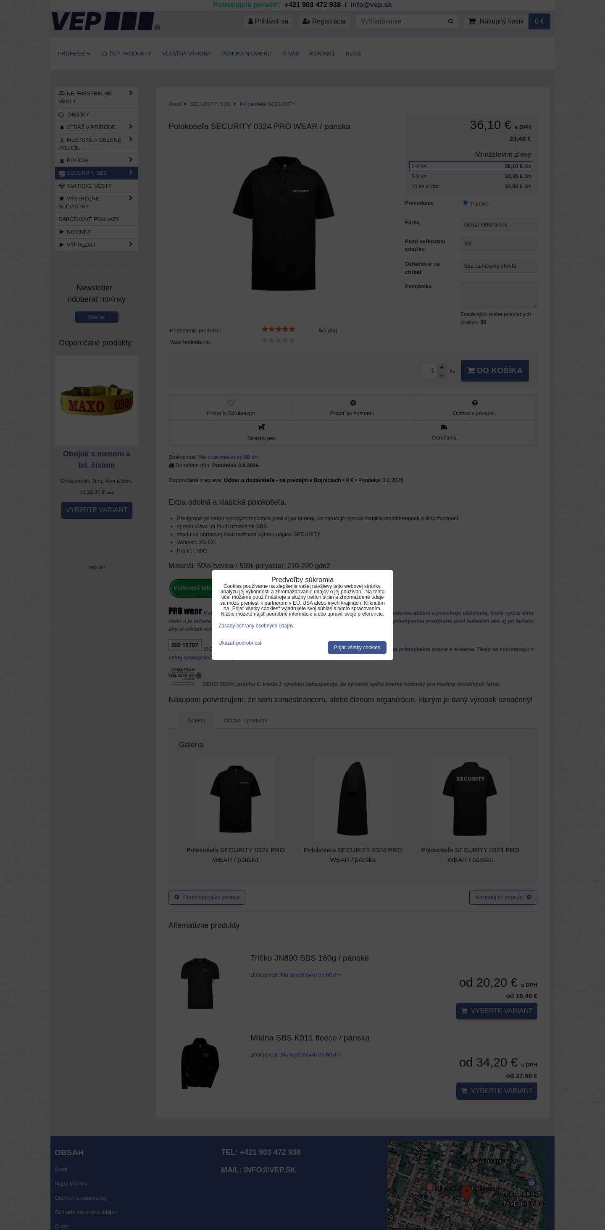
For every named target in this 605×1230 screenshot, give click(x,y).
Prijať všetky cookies (357, 648)
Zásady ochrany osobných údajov (256, 626)
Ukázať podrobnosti (240, 643)
